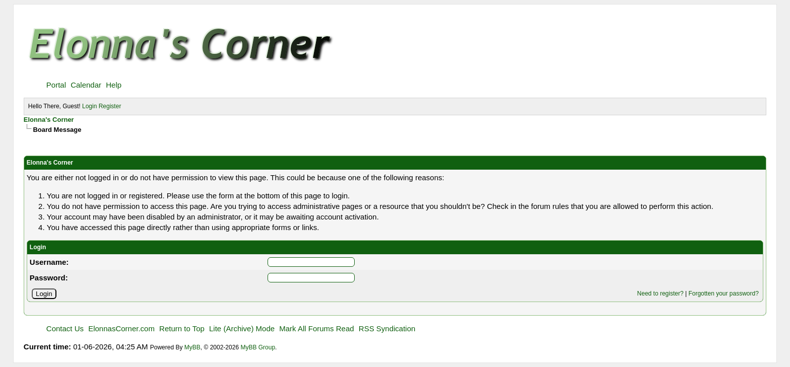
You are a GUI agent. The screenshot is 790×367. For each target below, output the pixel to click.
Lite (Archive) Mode (242, 328)
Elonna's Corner (49, 119)
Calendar (86, 85)
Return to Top (182, 328)
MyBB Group (257, 347)
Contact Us (65, 328)
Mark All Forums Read (316, 328)
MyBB (192, 347)
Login (89, 106)
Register (110, 106)
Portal (56, 85)
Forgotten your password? (723, 293)
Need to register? (660, 293)
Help (113, 85)
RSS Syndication (387, 328)
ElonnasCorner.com (121, 328)
